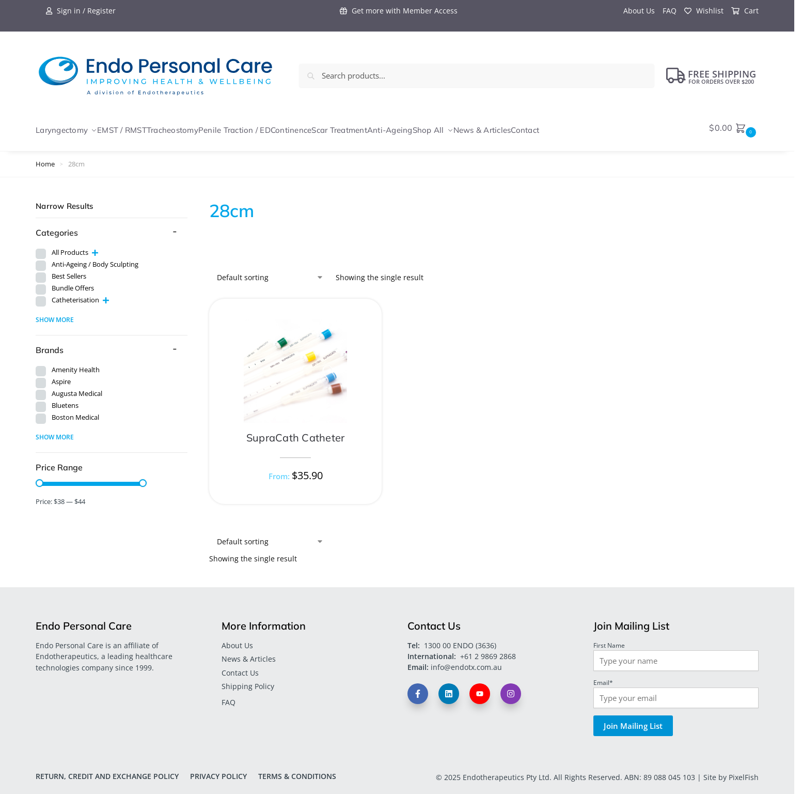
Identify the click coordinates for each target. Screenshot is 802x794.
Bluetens (65, 400)
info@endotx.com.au (466, 662)
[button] (734, 128)
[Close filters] (190, 201)
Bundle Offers (73, 282)
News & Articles (249, 654)
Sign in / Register (81, 11)
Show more (55, 314)
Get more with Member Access (399, 11)
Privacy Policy (218, 770)
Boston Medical (75, 412)
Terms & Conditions (297, 770)
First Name (609, 639)
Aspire (61, 376)
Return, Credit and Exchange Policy (107, 770)
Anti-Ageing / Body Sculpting (95, 258)
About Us (639, 11)
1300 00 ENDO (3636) (460, 640)
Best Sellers (69, 270)
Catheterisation (75, 294)
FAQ (670, 11)
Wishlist (704, 11)
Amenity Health (76, 364)
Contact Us (240, 667)
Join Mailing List (633, 720)
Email (603, 677)
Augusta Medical (77, 388)
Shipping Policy (248, 680)
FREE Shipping (711, 75)
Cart (745, 11)
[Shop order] (270, 272)
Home (45, 158)
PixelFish (744, 771)
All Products (70, 246)
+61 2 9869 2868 (488, 651)
